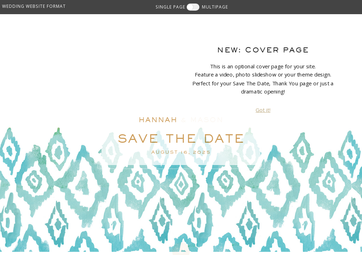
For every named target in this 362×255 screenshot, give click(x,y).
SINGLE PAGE (170, 7)
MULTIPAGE (215, 7)
